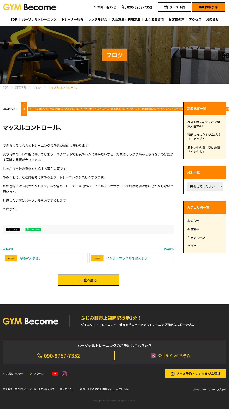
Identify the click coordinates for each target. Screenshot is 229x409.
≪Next (8, 249)
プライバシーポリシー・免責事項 (209, 389)
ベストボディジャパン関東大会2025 (203, 124)
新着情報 (193, 229)
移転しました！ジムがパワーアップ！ (203, 136)
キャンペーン (196, 237)
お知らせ (193, 220)
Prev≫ (169, 249)
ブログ (24, 109)
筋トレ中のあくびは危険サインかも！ (203, 149)
